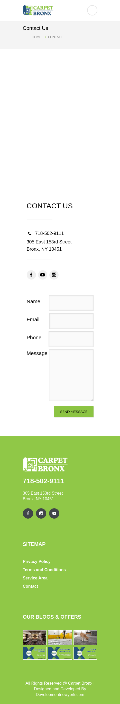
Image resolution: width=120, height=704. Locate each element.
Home (36, 37)
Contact (30, 586)
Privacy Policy (37, 561)
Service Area (35, 578)
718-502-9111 (43, 481)
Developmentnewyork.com (60, 694)
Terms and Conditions (44, 570)
